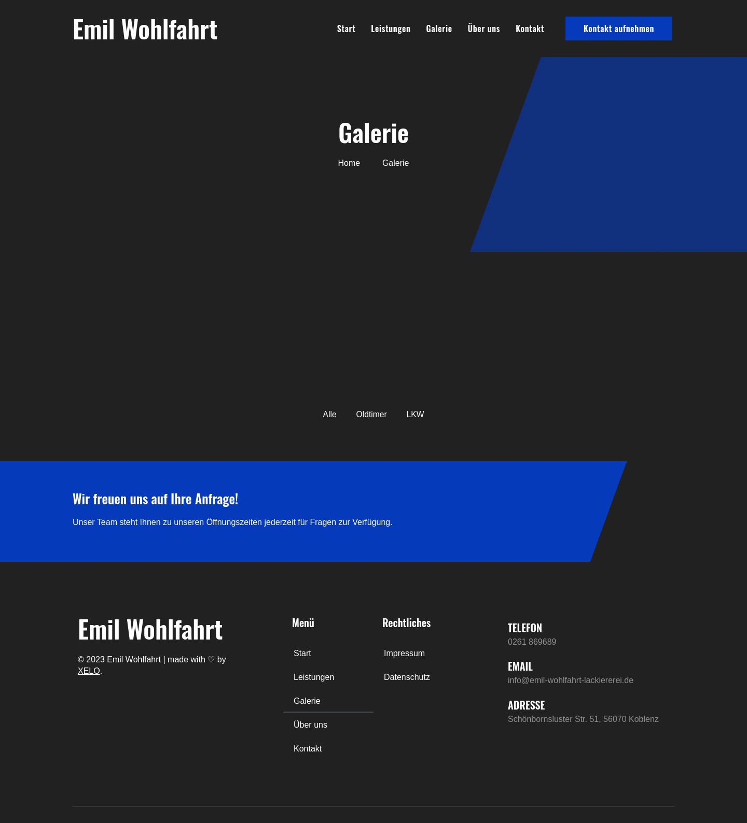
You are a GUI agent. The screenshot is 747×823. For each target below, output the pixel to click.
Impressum (404, 653)
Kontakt (530, 28)
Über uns (484, 28)
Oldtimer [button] (371, 414)
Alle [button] (329, 414)
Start (346, 28)
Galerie (439, 28)
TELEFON (525, 628)
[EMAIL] (492, 671)
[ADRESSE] (492, 710)
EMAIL (520, 666)
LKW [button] (416, 414)
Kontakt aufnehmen (619, 28)
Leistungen (390, 28)
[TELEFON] (492, 633)
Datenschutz (407, 677)
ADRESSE (526, 705)
